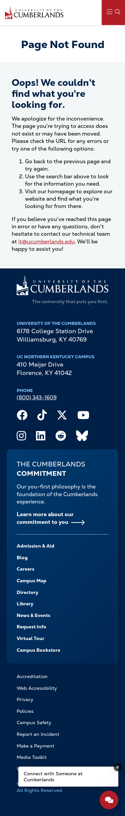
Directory (27, 592)
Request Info (31, 627)
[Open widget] (109, 800)
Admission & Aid (35, 546)
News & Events (33, 615)
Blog (22, 558)
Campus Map (31, 581)
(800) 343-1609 (37, 397)
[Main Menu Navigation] (113, 12)
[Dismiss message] (118, 767)
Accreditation (32, 676)
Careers (25, 569)
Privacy (25, 699)
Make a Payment (35, 746)
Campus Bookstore (38, 650)
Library (25, 604)
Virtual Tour (30, 638)
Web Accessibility (37, 688)
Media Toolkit (32, 757)
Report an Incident (38, 734)
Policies (25, 711)
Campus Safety (34, 723)
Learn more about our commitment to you (45, 518)
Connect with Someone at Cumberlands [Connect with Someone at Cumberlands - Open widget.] (53, 777)
